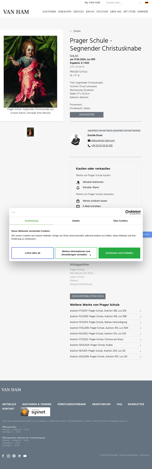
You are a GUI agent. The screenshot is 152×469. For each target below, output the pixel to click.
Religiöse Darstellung (81, 284)
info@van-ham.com (118, 421)
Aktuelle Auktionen (89, 182)
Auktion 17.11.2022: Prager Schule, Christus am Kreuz (97, 339)
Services (78, 12)
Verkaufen (64, 12)
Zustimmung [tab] (31, 220)
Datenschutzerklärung (128, 455)
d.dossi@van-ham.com (103, 141)
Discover (102, 12)
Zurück (77, 31)
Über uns (115, 12)
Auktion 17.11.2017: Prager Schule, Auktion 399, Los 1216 (98, 311)
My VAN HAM (92, 3)
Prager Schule (77, 270)
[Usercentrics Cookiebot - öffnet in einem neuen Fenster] (128, 212)
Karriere (143, 12)
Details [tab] (76, 220)
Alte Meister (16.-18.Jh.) (81, 273)
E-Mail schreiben (88, 206)
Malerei (74, 281)
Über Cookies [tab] (120, 220)
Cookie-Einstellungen (109, 455)
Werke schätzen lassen (91, 201)
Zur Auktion (86, 115)
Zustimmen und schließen (119, 253)
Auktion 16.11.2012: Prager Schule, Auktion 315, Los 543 (98, 334)
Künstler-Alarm (87, 188)
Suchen (140, 3)
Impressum (144, 455)
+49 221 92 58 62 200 (102, 146)
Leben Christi (77, 277)
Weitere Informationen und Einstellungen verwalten (76, 253)
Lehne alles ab (32, 253)
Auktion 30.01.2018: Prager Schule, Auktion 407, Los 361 (98, 357)
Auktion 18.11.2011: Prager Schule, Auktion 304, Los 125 (98, 351)
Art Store (129, 12)
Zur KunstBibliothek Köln (88, 296)
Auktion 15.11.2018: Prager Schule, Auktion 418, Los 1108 (98, 316)
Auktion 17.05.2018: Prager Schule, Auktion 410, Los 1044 (99, 328)
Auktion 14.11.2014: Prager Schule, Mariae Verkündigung (98, 322)
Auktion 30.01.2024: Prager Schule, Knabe (91, 345)
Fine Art (74, 56)
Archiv (90, 12)
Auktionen (49, 12)
